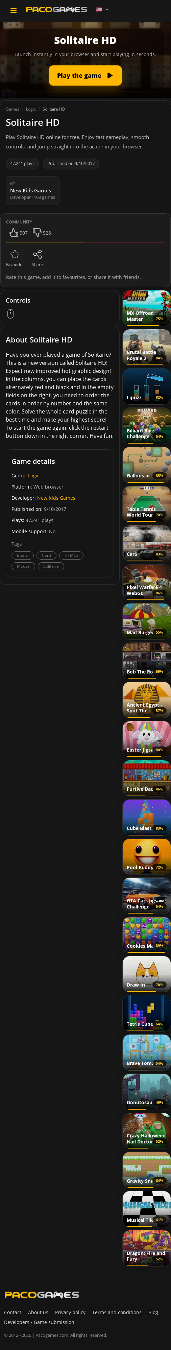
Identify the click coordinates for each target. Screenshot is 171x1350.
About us (38, 1312)
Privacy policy (70, 1312)
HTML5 (71, 555)
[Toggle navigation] (13, 10)
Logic (34, 475)
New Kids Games (56, 498)
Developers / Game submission (39, 1322)
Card (46, 555)
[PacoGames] (42, 1295)
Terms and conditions (117, 1312)
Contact (12, 1312)
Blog (153, 1312)
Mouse (23, 566)
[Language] (103, 9)
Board (22, 555)
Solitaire (51, 566)
